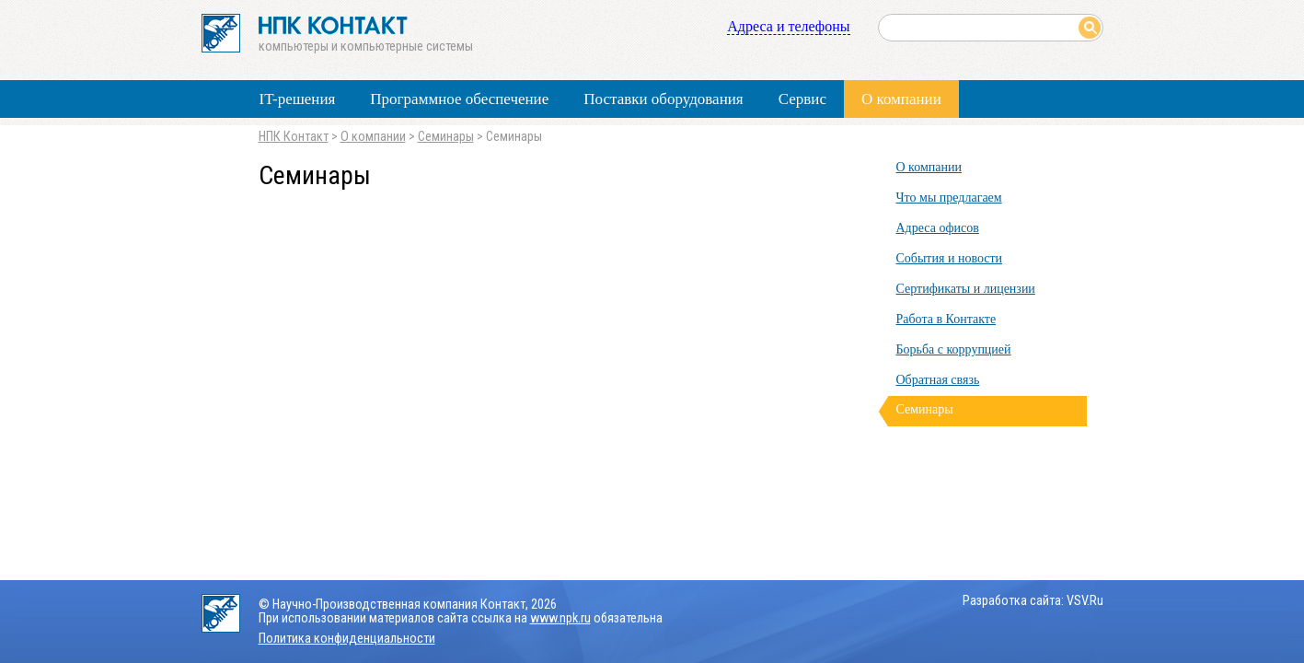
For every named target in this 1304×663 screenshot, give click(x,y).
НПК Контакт (294, 137)
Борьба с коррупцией (953, 349)
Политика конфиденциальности (347, 638)
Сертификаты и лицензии (965, 289)
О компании (901, 99)
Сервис (802, 99)
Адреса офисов (937, 228)
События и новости (949, 258)
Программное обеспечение (459, 99)
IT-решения (298, 99)
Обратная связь (938, 380)
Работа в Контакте (946, 319)
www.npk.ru (560, 618)
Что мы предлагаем (949, 197)
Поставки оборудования (663, 99)
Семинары (446, 137)
